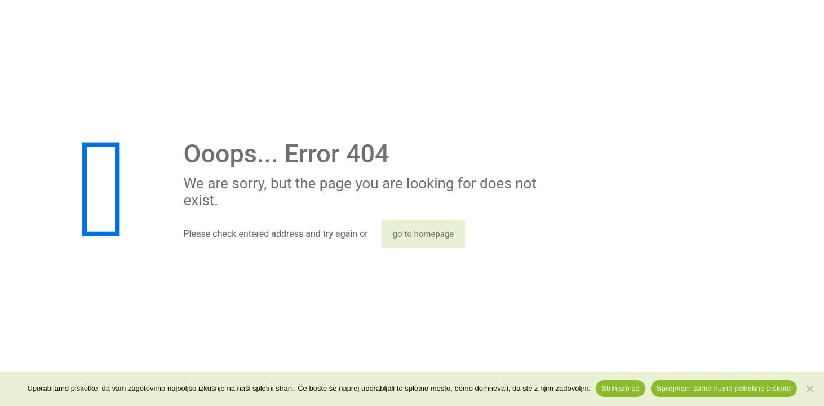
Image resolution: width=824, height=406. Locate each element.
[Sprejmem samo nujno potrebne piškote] (810, 388)
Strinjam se (620, 388)
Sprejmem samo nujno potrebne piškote (724, 388)
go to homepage (423, 234)
